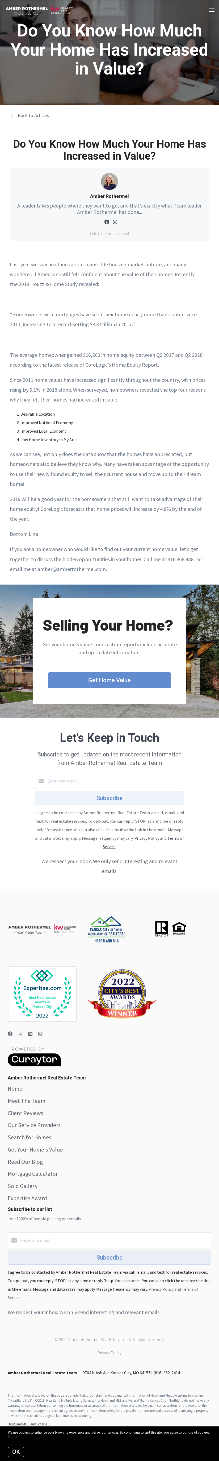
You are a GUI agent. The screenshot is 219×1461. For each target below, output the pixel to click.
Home (15, 1088)
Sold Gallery (22, 1186)
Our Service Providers (34, 1125)
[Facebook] (10, 1034)
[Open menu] (211, 10)
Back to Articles (33, 115)
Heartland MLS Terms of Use (27, 1424)
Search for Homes (29, 1137)
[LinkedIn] (30, 1034)
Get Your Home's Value (35, 1149)
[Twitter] (20, 1034)
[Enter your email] (115, 781)
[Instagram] (40, 1034)
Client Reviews (25, 1113)
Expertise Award (27, 1198)
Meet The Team (26, 1100)
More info (15, 1436)
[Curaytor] (34, 1064)
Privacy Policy (109, 1352)
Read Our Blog (25, 1161)
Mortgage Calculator (33, 1173)
